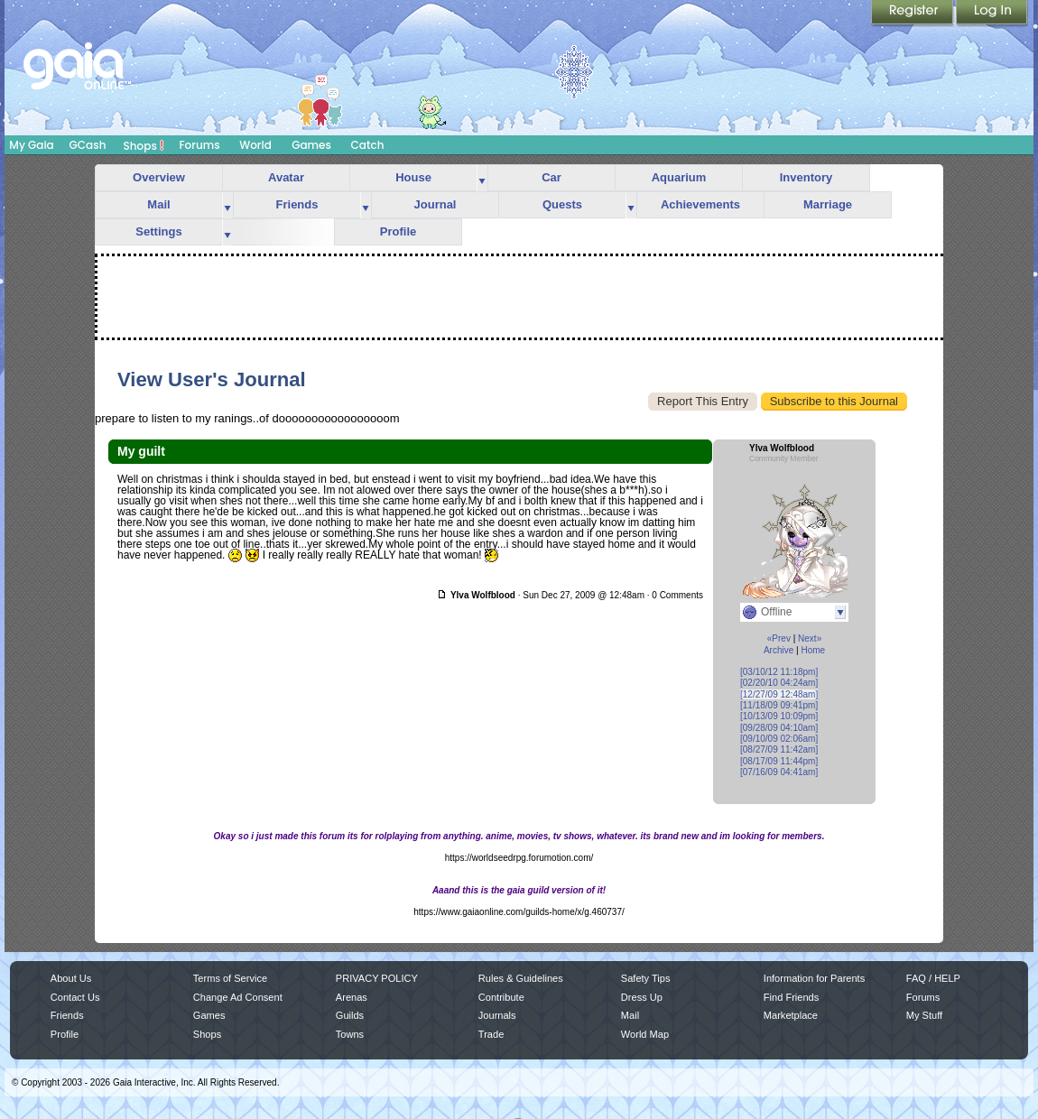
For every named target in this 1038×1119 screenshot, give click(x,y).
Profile (398, 231)
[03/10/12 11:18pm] (779, 672)
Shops (144, 145)
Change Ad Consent (238, 997)
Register (913, 13)
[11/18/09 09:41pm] (779, 705)
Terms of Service (230, 978)
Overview (159, 177)
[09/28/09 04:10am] (779, 728)
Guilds (350, 1015)
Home (813, 650)
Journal (435, 204)
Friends (297, 204)
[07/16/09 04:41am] (779, 772)
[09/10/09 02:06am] (779, 739)
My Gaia (31, 145)
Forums (199, 145)
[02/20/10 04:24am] (779, 683)
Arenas (351, 997)
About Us (71, 978)
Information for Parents (814, 978)
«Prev (779, 638)
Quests (562, 204)
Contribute (501, 997)
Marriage (827, 204)
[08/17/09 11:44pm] (779, 761)
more (482, 178)
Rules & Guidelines (520, 978)
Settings (158, 231)
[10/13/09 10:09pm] (779, 716)
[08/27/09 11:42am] (779, 749)
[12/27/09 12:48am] (779, 694)
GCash (88, 145)
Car (551, 177)
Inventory (806, 177)
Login (992, 13)
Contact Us (75, 997)
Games (311, 145)
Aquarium (679, 177)
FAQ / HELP (933, 978)
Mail (158, 204)
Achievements (700, 204)
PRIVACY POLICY (377, 978)
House (413, 177)
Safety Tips (646, 978)
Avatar (286, 177)
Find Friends (791, 997)
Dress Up (642, 997)
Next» (809, 638)
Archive (778, 650)
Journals (497, 1015)
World (255, 145)
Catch (368, 145)
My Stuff (924, 1015)
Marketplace (791, 1015)
